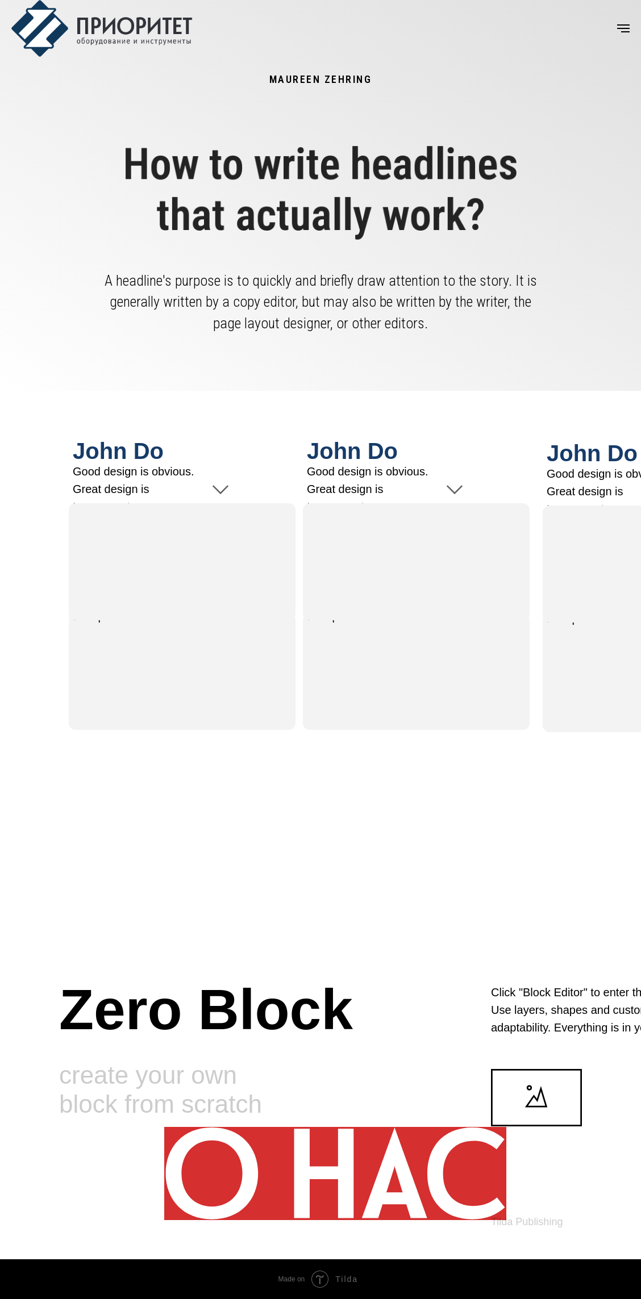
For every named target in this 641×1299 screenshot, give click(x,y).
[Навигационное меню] (623, 28)
